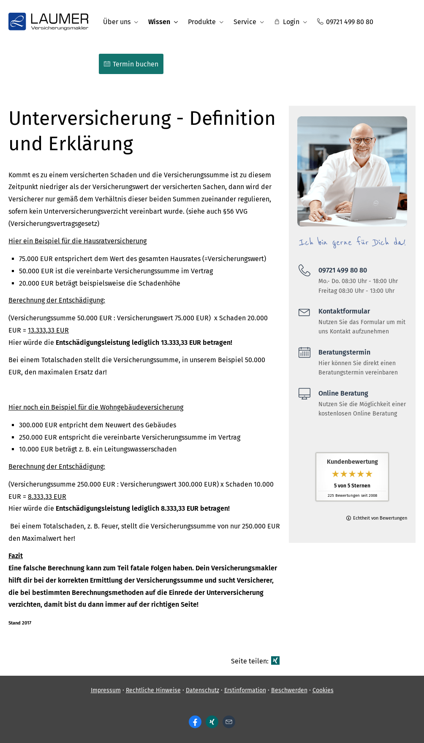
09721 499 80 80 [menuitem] (345, 22)
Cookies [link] (323, 690)
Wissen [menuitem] (159, 22)
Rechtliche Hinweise (153, 690)
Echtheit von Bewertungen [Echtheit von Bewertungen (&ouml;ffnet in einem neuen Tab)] (380, 518)
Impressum (106, 690)
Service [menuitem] (245, 22)
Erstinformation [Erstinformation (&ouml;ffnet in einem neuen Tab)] (245, 690)
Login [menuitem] (286, 22)
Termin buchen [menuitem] (131, 64)
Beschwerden (289, 690)
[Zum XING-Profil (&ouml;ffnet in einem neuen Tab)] (212, 721)
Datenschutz (202, 690)
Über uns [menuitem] (116, 22)
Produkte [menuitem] (202, 22)
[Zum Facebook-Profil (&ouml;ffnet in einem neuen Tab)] (195, 721)
